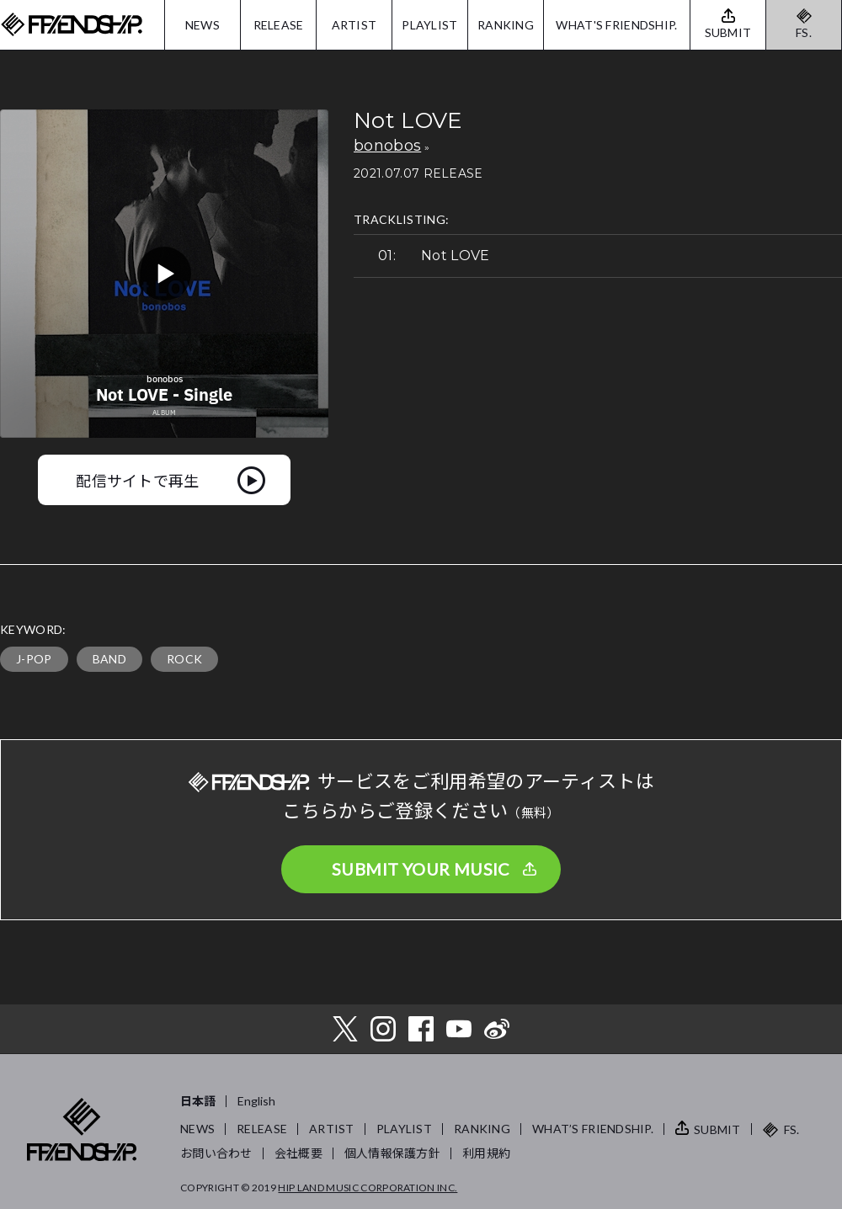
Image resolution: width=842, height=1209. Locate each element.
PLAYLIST (429, 25)
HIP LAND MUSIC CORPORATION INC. (367, 1187)
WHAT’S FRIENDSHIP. (592, 1128)
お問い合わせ (216, 1153)
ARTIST (354, 25)
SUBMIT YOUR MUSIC (421, 869)
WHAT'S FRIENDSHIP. (616, 25)
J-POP (34, 659)
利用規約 (486, 1153)
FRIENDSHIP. (71, 25)
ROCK (184, 659)
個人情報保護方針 (392, 1153)
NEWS (202, 25)
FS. (804, 32)
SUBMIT (717, 1129)
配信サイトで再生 (138, 480)
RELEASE (278, 25)
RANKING (505, 25)
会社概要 (298, 1153)
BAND (109, 659)
